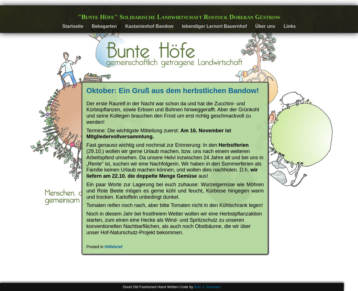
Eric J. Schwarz (207, 287)
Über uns (265, 26)
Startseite (72, 26)
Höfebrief (113, 246)
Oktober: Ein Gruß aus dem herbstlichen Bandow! (172, 91)
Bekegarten (104, 26)
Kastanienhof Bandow (149, 26)
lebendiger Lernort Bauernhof (214, 26)
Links (289, 26)
